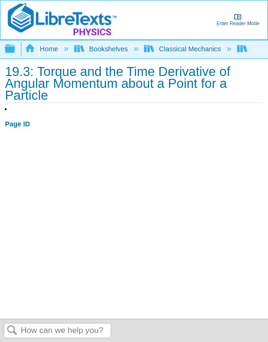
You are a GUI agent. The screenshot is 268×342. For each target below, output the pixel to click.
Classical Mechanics (183, 49)
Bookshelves (102, 49)
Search (12, 330)
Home (42, 49)
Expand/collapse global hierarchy (16, 49)
